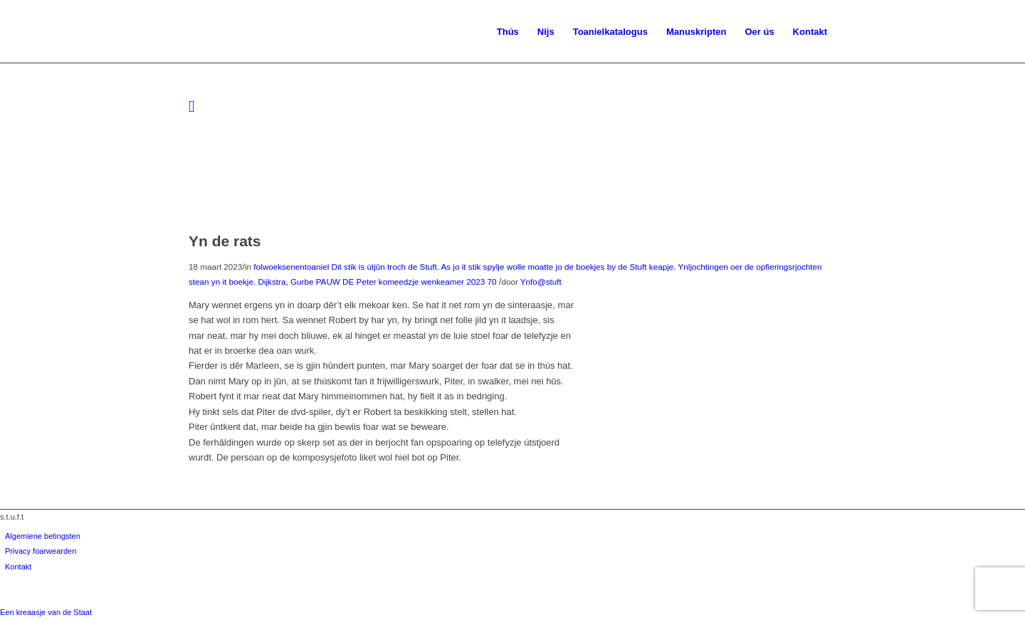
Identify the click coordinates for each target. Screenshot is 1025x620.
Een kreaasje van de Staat (46, 612)
